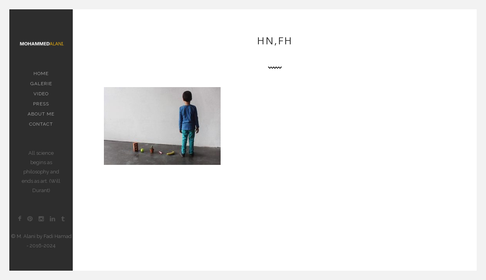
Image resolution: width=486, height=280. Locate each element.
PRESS (41, 104)
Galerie (41, 83)
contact (41, 124)
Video (41, 93)
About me (41, 114)
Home (41, 73)
